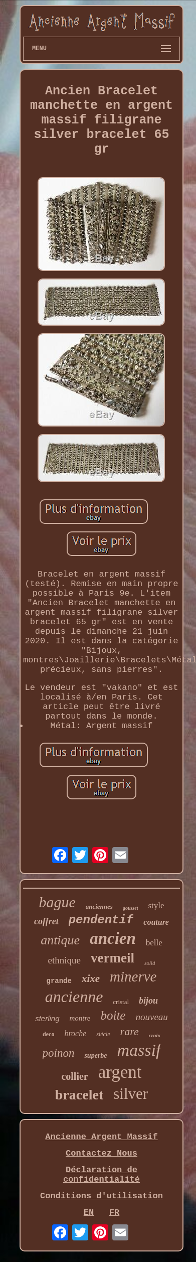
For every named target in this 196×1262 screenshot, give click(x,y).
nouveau (151, 1017)
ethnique (64, 960)
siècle (103, 1034)
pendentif (101, 920)
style (156, 905)
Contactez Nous (101, 1153)
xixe (91, 978)
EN (89, 1212)
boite (112, 1015)
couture (156, 922)
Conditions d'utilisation (101, 1196)
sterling (47, 1018)
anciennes (99, 906)
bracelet (79, 1094)
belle (154, 942)
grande (59, 981)
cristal (121, 1002)
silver (130, 1093)
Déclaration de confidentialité (101, 1174)
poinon (59, 1053)
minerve (133, 976)
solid (149, 963)
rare (129, 1031)
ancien (113, 938)
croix (154, 1035)
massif (139, 1050)
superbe (95, 1055)
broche (75, 1033)
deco (48, 1034)
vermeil (112, 957)
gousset (130, 908)
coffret (46, 921)
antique (60, 940)
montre (80, 1018)
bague (57, 902)
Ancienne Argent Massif (101, 1137)
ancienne (74, 997)
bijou (148, 1001)
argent (120, 1072)
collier (74, 1076)
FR (114, 1212)
